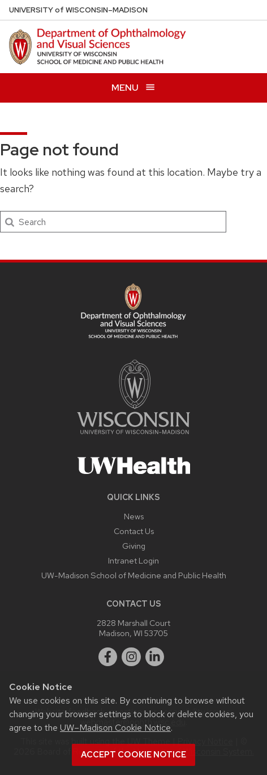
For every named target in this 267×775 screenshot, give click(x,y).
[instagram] (131, 657)
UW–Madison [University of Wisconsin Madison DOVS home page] (78, 10)
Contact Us (134, 531)
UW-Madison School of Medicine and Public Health (133, 575)
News (134, 516)
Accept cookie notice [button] (133, 754)
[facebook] (108, 657)
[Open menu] (133, 87)
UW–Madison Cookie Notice (115, 728)
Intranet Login (133, 560)
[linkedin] (155, 657)
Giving (133, 545)
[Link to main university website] (133, 436)
